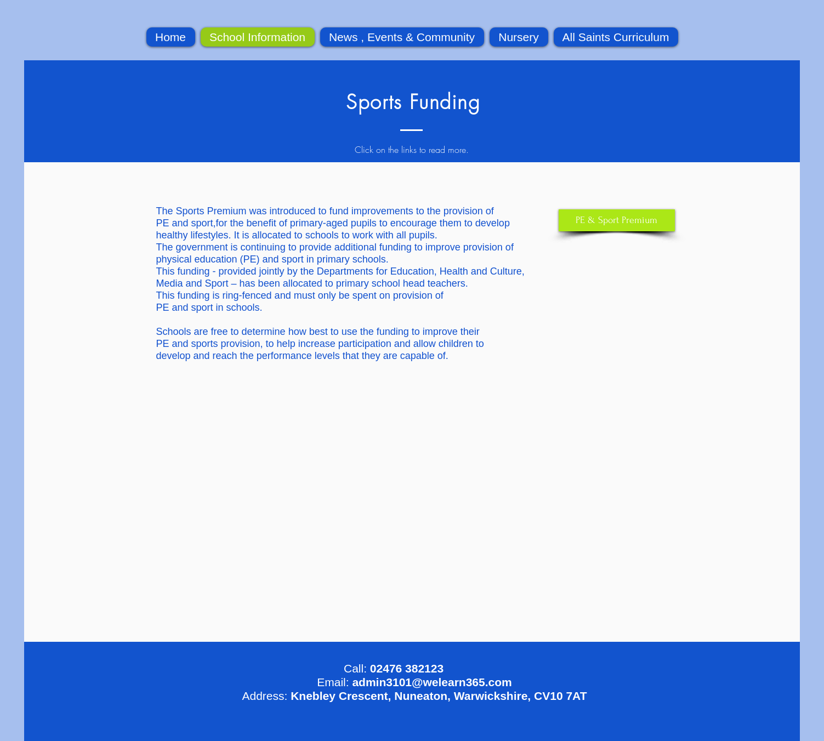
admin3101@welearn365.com (432, 682)
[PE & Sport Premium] (617, 220)
